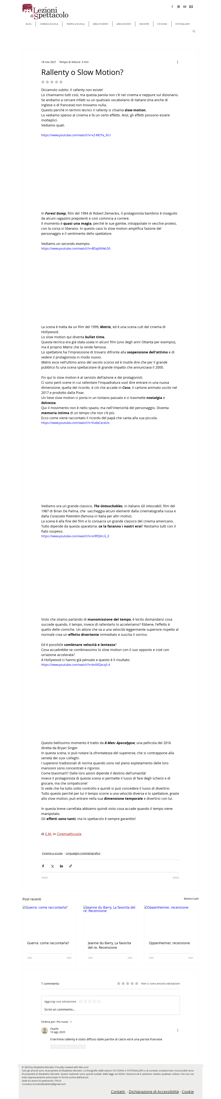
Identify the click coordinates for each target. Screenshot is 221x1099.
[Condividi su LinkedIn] (61, 866)
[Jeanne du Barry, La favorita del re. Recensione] (110, 921)
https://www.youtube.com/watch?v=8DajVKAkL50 (75, 248)
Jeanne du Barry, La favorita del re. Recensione (109, 945)
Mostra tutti (191, 898)
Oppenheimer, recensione (169, 943)
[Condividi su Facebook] (43, 866)
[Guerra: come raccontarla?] (50, 921)
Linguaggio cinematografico (83, 853)
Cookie (188, 1091)
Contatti (118, 1091)
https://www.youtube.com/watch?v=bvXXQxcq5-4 (75, 665)
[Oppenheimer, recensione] (171, 921)
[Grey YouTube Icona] (185, 7)
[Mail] (191, 7)
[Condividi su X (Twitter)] (52, 866)
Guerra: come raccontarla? (48, 943)
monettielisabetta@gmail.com (49, 1084)
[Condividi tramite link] (70, 866)
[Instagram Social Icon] (179, 7)
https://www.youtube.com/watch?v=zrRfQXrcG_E (75, 536)
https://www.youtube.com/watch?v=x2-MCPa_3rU (76, 135)
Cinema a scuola (52, 853)
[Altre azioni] (177, 62)
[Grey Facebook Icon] (172, 7)
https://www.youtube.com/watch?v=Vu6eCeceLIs (75, 423)
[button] (194, 30)
